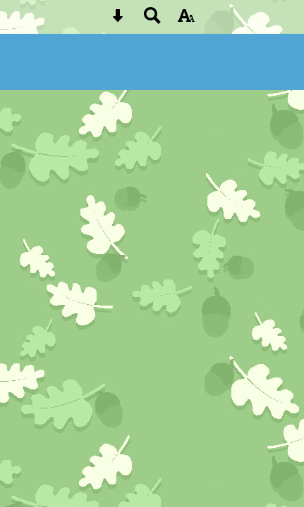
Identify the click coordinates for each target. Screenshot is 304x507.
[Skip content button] (117, 20)
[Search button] (152, 20)
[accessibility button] (186, 20)
